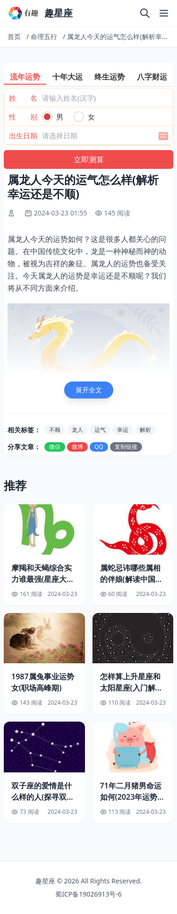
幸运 (122, 430)
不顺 (54, 430)
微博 (77, 447)
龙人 (77, 430)
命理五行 (44, 36)
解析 (145, 430)
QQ (98, 447)
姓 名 (23, 98)
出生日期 (23, 135)
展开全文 (89, 389)
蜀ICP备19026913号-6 (88, 894)
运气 (100, 430)
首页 (14, 36)
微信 (54, 447)
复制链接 (126, 447)
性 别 (23, 116)
